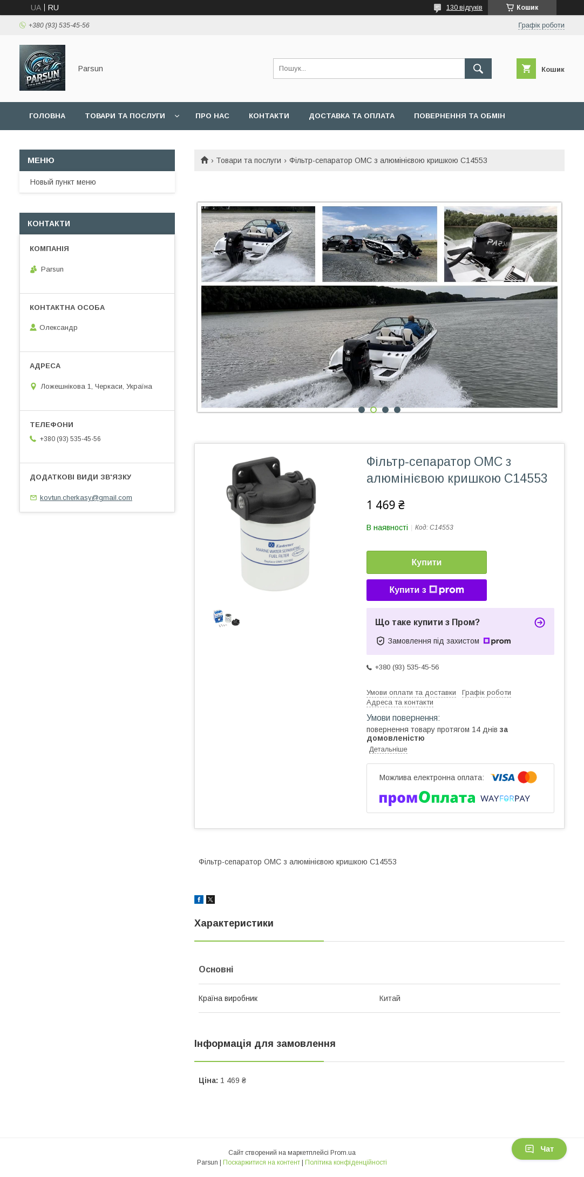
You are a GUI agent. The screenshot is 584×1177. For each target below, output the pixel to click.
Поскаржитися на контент (261, 1162)
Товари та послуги (125, 116)
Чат (539, 1149)
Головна (47, 116)
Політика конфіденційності (346, 1162)
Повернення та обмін (459, 116)
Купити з (426, 590)
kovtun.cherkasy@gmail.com (86, 497)
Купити (427, 562)
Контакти (269, 116)
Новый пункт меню (63, 182)
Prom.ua (343, 1152)
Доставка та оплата (352, 116)
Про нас (212, 116)
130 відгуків (464, 7)
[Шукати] (478, 68)
